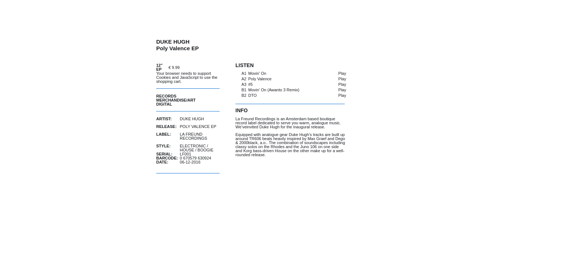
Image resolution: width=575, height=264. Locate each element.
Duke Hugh (192, 119)
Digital (164, 104)
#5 (250, 84)
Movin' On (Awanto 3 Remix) (273, 90)
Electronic (193, 146)
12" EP (159, 67)
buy (201, 67)
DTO (252, 95)
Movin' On (257, 73)
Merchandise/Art (176, 100)
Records (166, 96)
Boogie (205, 150)
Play (342, 73)
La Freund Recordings (193, 136)
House (187, 150)
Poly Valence (259, 79)
